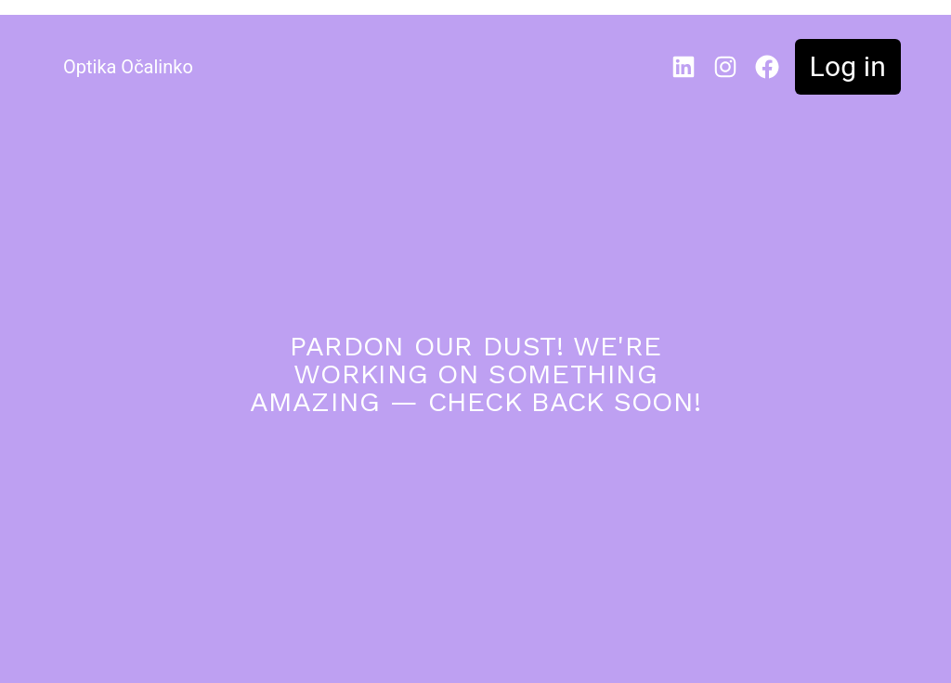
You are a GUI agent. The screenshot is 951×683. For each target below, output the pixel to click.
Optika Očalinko (128, 67)
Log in (848, 66)
